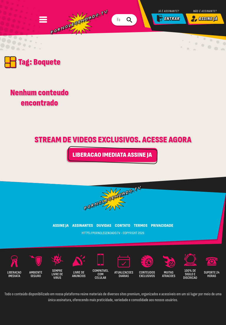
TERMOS (140, 225)
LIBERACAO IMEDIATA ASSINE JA (112, 155)
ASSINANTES (82, 225)
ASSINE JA (61, 225)
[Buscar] (127, 20)
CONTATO (122, 225)
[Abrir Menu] (25, 19)
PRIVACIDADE (162, 225)
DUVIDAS (104, 225)
